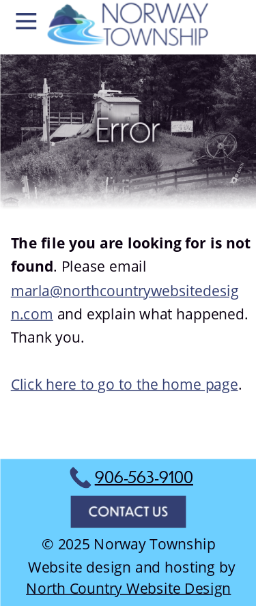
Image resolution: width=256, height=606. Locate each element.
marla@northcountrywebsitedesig (124, 290)
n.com (31, 313)
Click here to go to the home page (124, 384)
